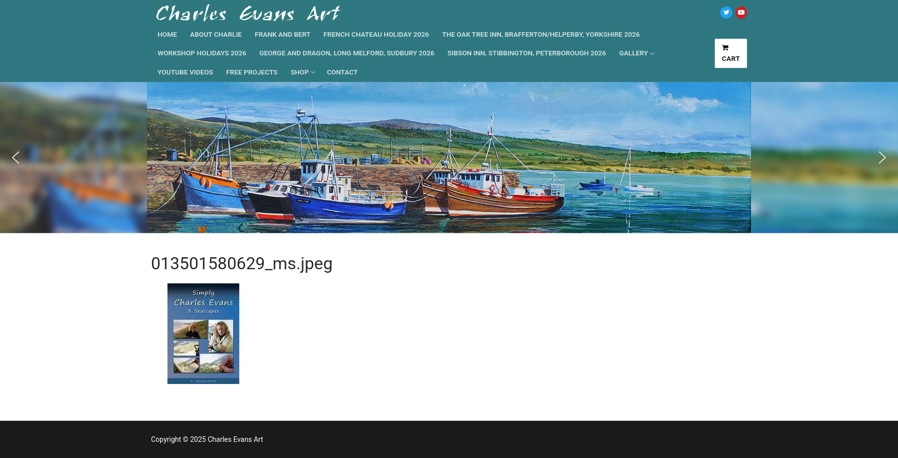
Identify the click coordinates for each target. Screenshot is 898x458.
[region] (449, 157)
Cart (731, 53)
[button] (16, 157)
